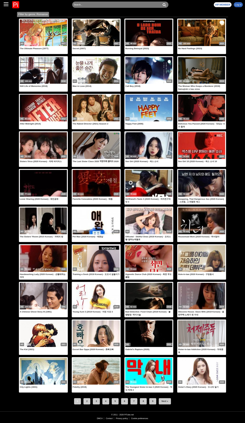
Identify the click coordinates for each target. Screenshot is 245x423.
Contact (109, 418)
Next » (165, 401)
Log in (238, 4)
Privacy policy (122, 418)
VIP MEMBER (222, 4)
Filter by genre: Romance (33, 14)
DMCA (100, 418)
